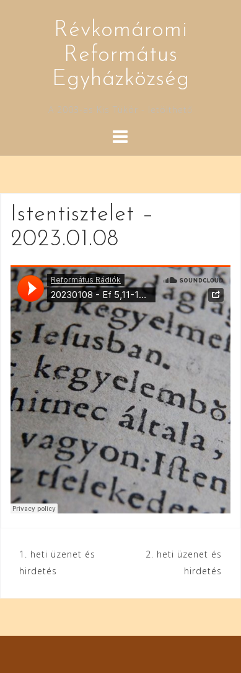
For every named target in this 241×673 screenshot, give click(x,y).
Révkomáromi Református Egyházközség (121, 55)
